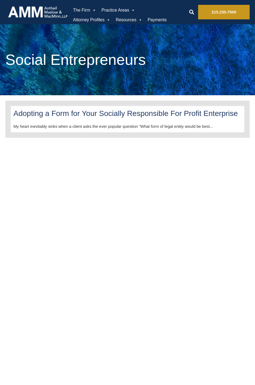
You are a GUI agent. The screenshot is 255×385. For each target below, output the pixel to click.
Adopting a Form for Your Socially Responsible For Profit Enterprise (125, 113)
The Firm (84, 10)
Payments (157, 19)
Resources (129, 20)
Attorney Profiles (91, 20)
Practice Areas (118, 10)
